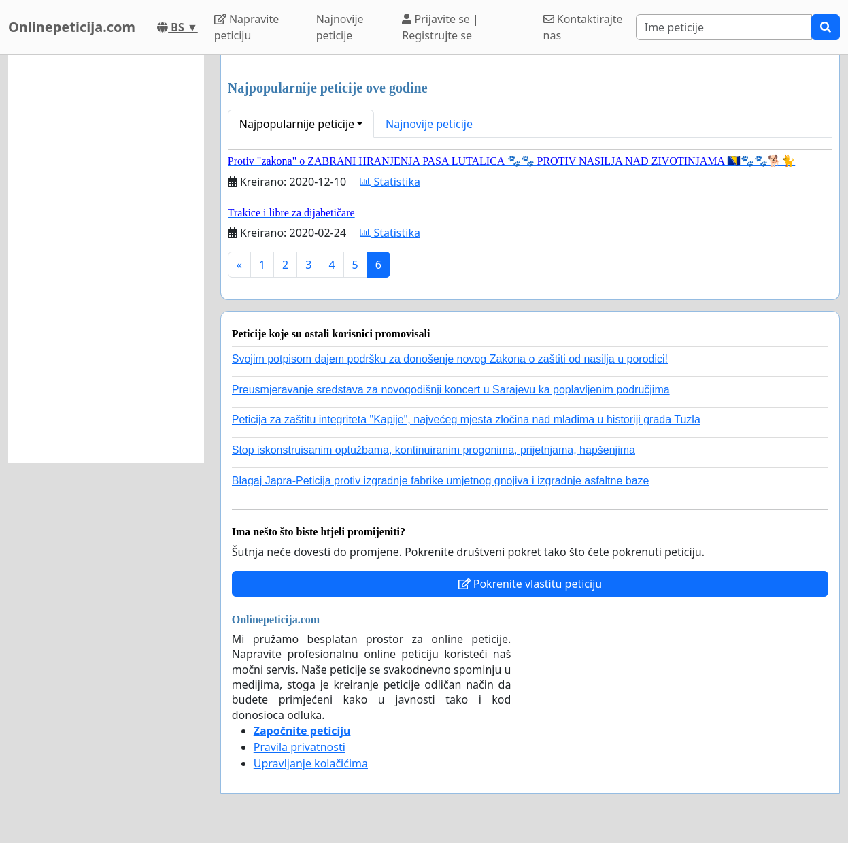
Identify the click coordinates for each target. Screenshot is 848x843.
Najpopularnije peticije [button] (296, 123)
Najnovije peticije (340, 27)
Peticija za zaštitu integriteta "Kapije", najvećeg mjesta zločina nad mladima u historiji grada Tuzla (466, 419)
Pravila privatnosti (299, 747)
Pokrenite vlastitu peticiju (530, 583)
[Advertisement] (106, 259)
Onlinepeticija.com (71, 27)
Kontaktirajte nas (583, 27)
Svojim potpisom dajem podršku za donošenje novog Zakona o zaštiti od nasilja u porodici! (450, 359)
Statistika (390, 181)
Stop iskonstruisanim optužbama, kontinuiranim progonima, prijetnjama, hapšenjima (433, 450)
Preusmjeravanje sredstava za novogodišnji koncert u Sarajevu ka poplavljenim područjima (451, 389)
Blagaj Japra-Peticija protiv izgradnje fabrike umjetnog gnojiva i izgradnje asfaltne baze (440, 480)
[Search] (724, 27)
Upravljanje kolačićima (311, 763)
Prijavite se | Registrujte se (440, 27)
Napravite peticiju (246, 27)
